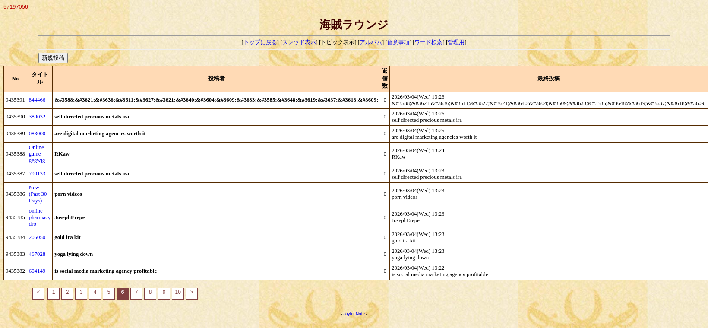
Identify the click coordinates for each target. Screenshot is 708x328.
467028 (37, 254)
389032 (37, 117)
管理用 (456, 42)
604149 (37, 271)
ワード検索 (428, 42)
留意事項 (398, 42)
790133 (37, 174)
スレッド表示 (299, 42)
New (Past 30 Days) (38, 194)
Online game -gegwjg (37, 153)
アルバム (371, 42)
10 (177, 292)
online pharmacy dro (40, 217)
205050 (37, 237)
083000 (37, 134)
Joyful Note (354, 314)
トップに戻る (260, 42)
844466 (37, 100)
